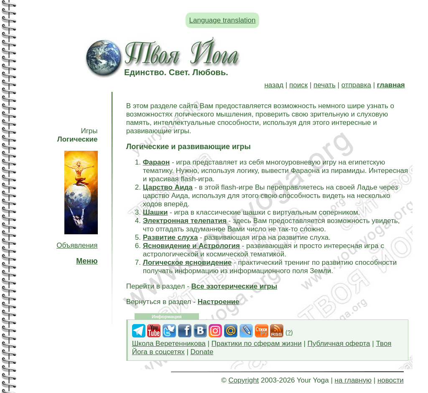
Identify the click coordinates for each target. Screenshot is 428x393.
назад (273, 85)
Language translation (222, 20)
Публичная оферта (339, 343)
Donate (202, 352)
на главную (353, 380)
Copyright (244, 380)
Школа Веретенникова (169, 343)
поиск (298, 85)
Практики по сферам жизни (256, 343)
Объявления (76, 245)
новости (390, 380)
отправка (356, 85)
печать (324, 85)
